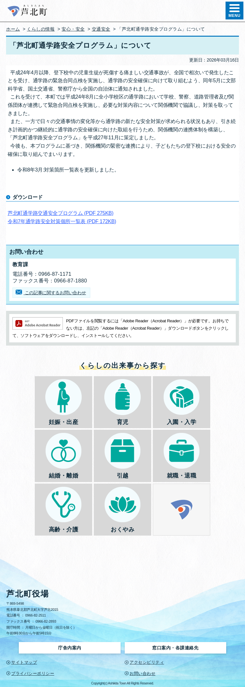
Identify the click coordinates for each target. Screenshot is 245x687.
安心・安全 (73, 29)
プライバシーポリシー (32, 673)
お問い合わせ (142, 673)
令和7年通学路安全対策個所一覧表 (62, 221)
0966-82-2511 (35, 615)
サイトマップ (24, 662)
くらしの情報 (41, 29)
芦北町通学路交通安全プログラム (61, 213)
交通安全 (101, 29)
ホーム (13, 29)
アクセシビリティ (147, 662)
